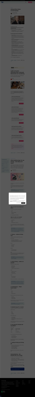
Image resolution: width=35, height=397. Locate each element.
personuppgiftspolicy (15, 200)
